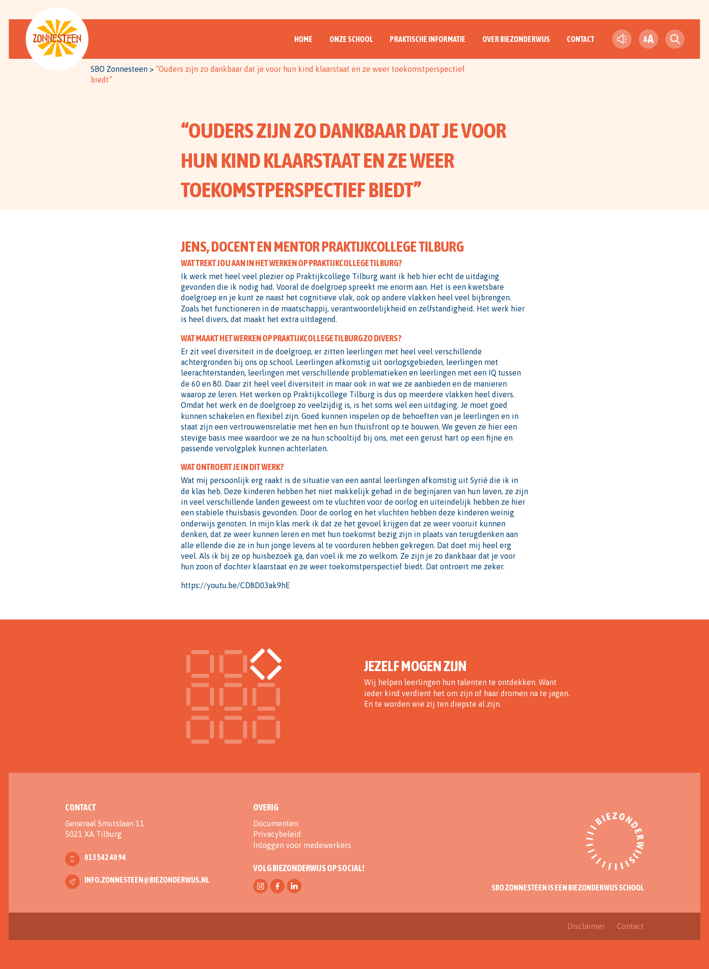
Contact (580, 39)
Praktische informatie (427, 39)
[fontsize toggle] (648, 39)
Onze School (351, 39)
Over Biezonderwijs (516, 39)
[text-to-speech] (621, 39)
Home (303, 39)
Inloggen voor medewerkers (302, 845)
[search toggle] (674, 39)
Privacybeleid (277, 834)
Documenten (275, 823)
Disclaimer (586, 926)
